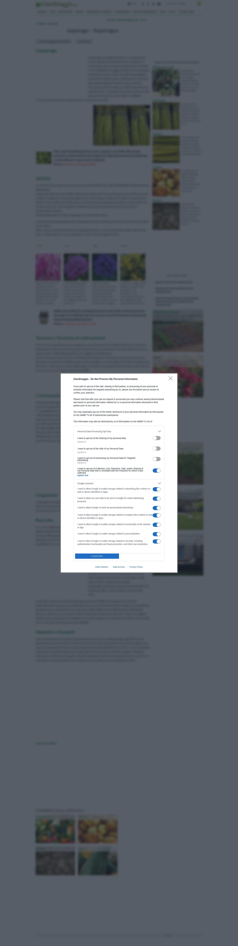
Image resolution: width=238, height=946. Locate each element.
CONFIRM (97, 556)
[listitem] (119, 431)
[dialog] (119, 473)
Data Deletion (101, 567)
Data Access (119, 567)
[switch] (157, 438)
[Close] (171, 379)
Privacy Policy (136, 567)
